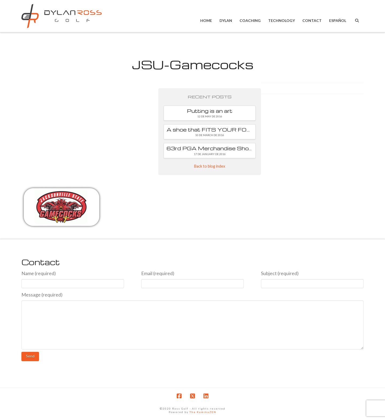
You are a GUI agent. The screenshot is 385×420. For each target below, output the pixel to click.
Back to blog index (209, 166)
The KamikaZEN (203, 412)
